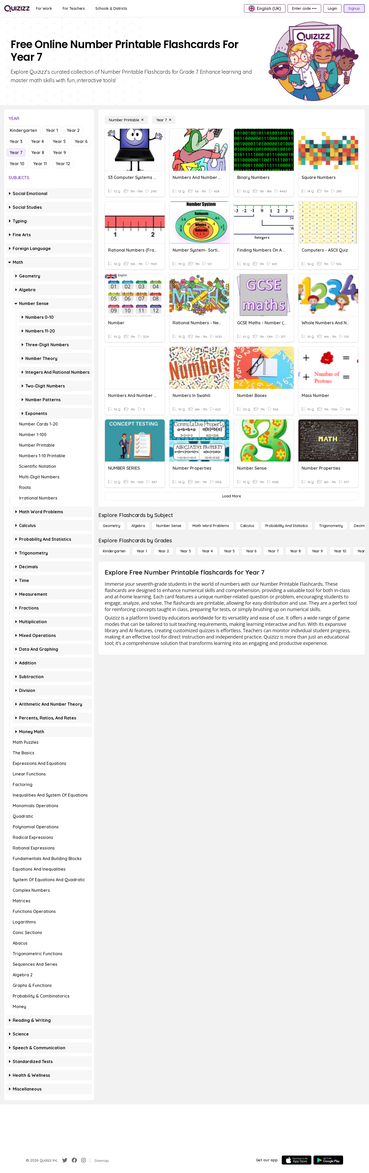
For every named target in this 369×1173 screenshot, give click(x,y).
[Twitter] (64, 1160)
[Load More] (231, 496)
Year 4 (37, 141)
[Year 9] (317, 551)
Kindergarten (23, 130)
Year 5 (59, 141)
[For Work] (44, 8)
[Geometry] (111, 525)
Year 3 (16, 141)
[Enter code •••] (304, 8)
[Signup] (354, 8)
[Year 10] (340, 551)
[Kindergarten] (114, 551)
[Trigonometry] (331, 525)
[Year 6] (251, 551)
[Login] (332, 8)
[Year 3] (185, 551)
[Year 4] (207, 551)
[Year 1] (141, 551)
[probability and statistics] (286, 525)
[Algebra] (138, 525)
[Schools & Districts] (111, 8)
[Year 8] (295, 551)
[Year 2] (163, 551)
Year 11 (40, 163)
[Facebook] (74, 1160)
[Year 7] (164, 120)
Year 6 (81, 141)
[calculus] (247, 525)
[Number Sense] (169, 525)
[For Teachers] (73, 8)
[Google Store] (328, 1160)
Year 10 (17, 163)
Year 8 (37, 152)
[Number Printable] (126, 120)
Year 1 (52, 130)
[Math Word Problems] (210, 525)
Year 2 (73, 130)
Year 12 (63, 163)
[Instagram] (83, 1160)
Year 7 (16, 152)
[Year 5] (229, 551)
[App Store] (296, 1160)
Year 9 (59, 152)
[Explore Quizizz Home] (17, 8)
